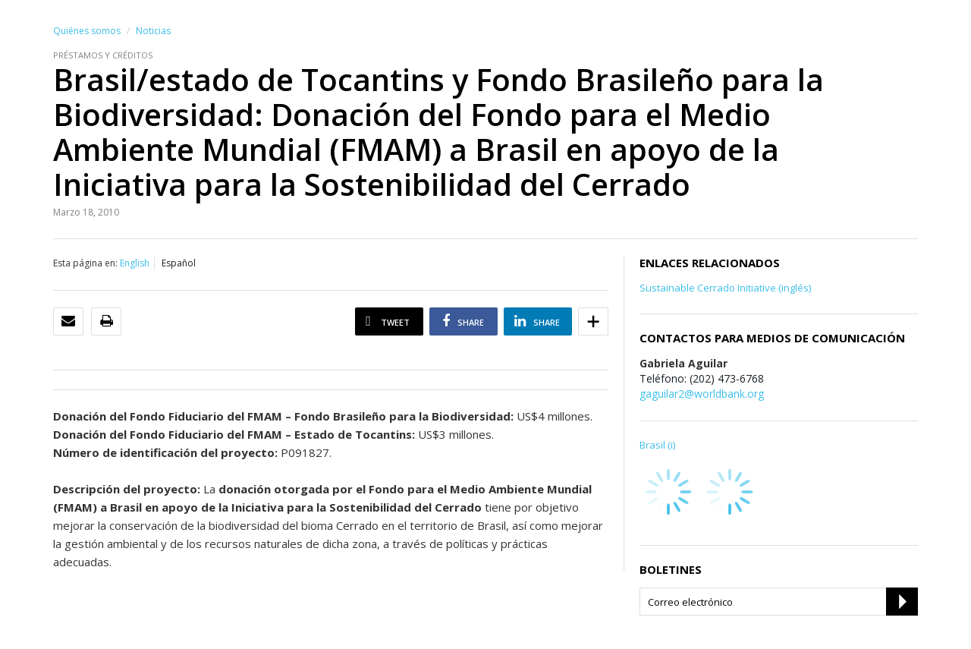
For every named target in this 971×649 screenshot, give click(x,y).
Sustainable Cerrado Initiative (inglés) (725, 288)
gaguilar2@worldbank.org (701, 393)
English (134, 263)
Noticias (153, 30)
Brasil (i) (657, 445)
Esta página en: (85, 263)
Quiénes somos (87, 30)
